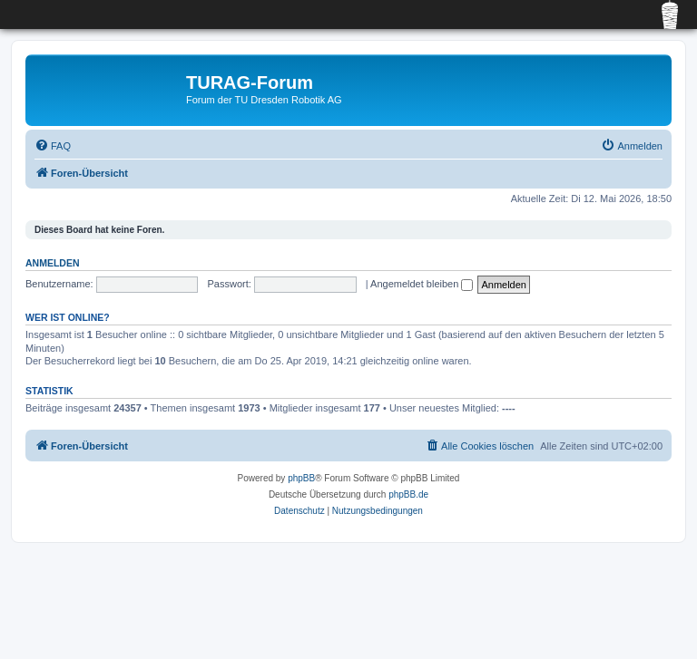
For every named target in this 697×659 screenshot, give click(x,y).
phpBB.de (408, 494)
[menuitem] (52, 146)
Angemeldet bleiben (421, 283)
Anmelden (52, 262)
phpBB (301, 478)
